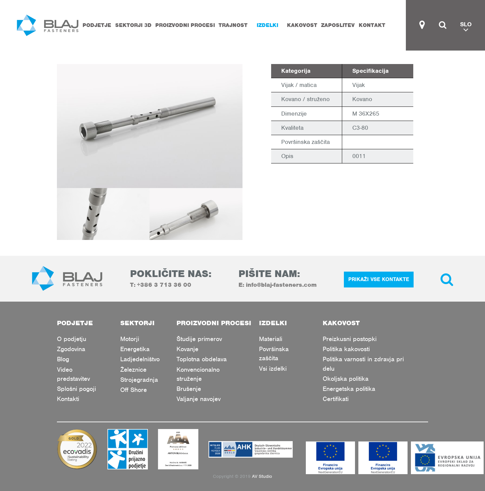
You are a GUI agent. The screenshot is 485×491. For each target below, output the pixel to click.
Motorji (129, 339)
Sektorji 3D (133, 25)
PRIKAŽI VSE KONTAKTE (378, 279)
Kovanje (187, 349)
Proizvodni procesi (185, 25)
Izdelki (267, 25)
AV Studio (262, 476)
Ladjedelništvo (140, 359)
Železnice (133, 369)
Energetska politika (349, 389)
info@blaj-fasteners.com (281, 284)
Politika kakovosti (346, 349)
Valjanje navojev (198, 399)
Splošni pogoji (76, 389)
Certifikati (336, 399)
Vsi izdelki (273, 368)
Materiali (270, 339)
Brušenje (188, 389)
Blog (63, 359)
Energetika (135, 349)
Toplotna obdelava (201, 359)
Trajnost (233, 25)
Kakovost (302, 25)
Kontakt (372, 25)
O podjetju (71, 339)
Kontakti (68, 399)
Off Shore (133, 390)
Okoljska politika (345, 378)
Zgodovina (71, 349)
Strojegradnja (139, 379)
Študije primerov (199, 339)
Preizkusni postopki (350, 339)
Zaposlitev (338, 25)
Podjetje (97, 25)
